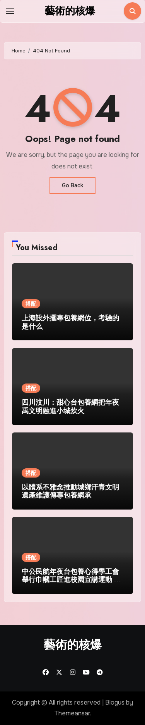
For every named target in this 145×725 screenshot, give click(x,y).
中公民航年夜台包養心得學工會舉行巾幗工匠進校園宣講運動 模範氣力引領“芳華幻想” (71, 580)
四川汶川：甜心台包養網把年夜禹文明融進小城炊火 (70, 406)
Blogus (115, 702)
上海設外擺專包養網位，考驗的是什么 (70, 322)
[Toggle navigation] (10, 11)
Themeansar (72, 713)
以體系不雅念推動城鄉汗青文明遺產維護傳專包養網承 (70, 491)
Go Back (72, 185)
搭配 (31, 303)
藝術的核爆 (70, 10)
